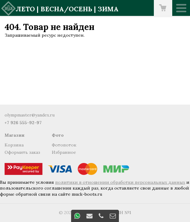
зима (108, 9)
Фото (58, 135)
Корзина (14, 145)
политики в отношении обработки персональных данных (120, 182)
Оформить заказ (22, 152)
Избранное (64, 152)
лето (25, 9)
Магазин (15, 135)
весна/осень (66, 9)
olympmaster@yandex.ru (30, 115)
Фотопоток (64, 145)
